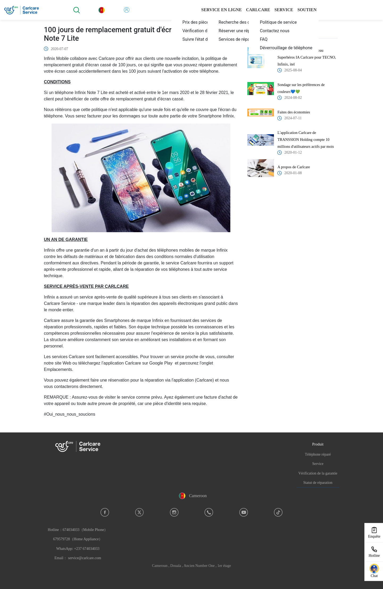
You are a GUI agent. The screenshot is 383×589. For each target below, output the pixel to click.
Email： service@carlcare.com (78, 558)
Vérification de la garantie (318, 473)
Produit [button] (317, 444)
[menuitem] (284, 22)
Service (317, 464)
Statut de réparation (317, 483)
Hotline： (78, 539)
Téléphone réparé (318, 454)
